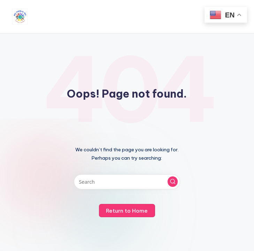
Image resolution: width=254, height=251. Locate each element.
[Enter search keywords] (127, 181)
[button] (173, 181)
